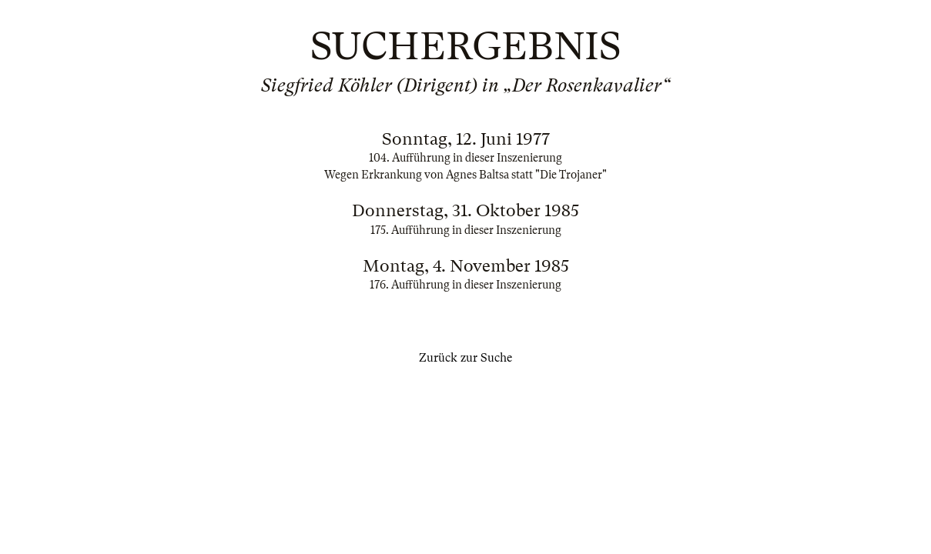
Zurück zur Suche (465, 358)
